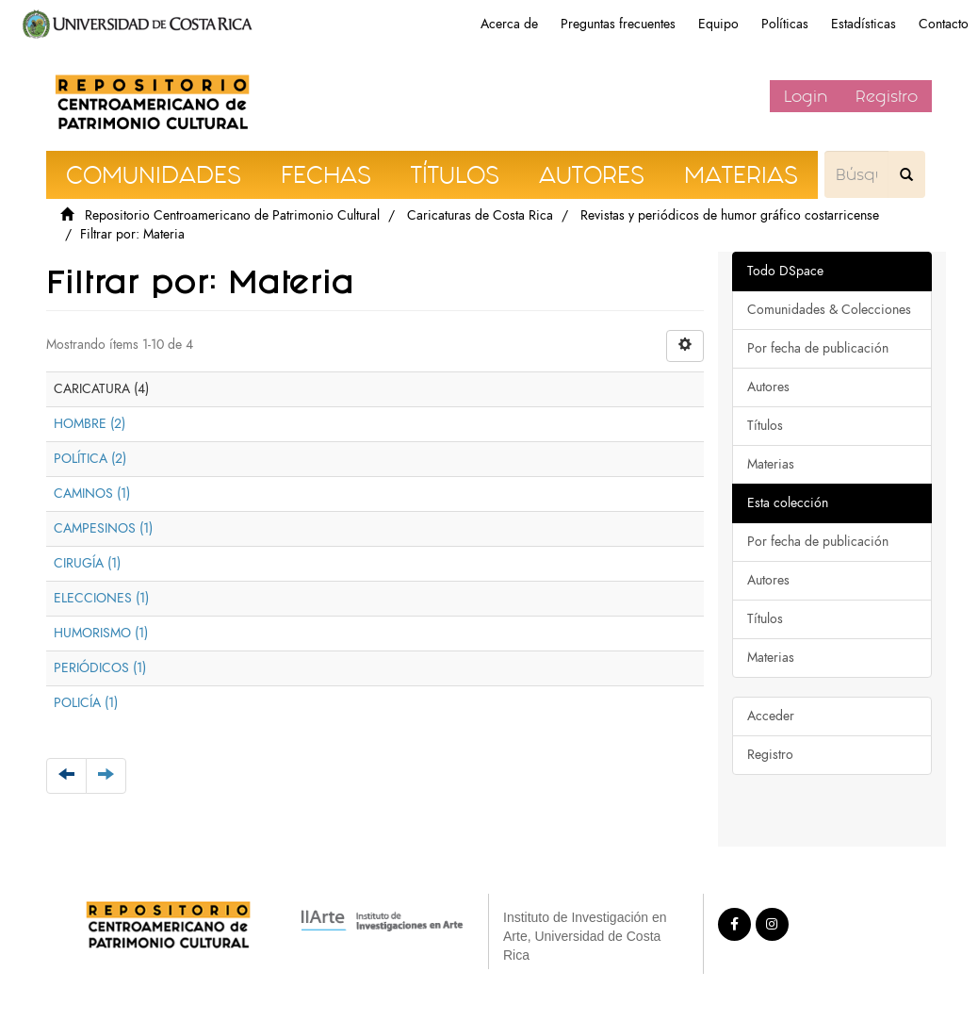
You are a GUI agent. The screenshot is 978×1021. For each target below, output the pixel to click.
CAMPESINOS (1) (103, 528)
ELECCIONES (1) (101, 598)
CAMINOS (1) (92, 493)
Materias (770, 464)
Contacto (944, 24)
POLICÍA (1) (86, 703)
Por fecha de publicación (817, 348)
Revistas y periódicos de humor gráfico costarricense (729, 215)
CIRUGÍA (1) (87, 563)
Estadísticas (863, 24)
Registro (887, 96)
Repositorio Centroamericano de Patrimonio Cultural (232, 215)
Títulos (765, 426)
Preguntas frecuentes (618, 24)
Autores (768, 387)
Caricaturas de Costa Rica (480, 215)
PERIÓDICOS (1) (100, 668)
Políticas (784, 24)
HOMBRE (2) (89, 424)
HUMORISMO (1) (101, 633)
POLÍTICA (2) (90, 459)
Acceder (770, 716)
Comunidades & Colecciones (829, 310)
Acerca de (509, 24)
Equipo (718, 24)
